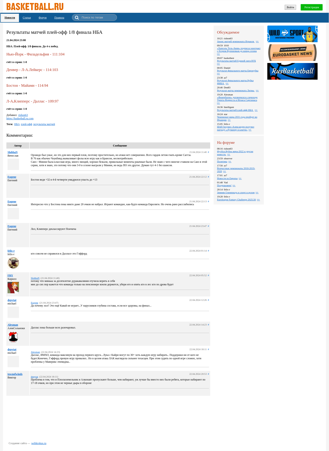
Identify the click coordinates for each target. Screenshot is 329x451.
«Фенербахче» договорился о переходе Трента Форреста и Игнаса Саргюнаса (237, 98)
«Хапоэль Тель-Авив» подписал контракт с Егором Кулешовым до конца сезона (238, 49)
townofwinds (15, 374)
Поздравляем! (224, 185)
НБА (17, 124)
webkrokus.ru (38, 443)
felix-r (11, 250)
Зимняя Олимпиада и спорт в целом (236, 192)
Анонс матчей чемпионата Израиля (236, 41)
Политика (222, 161)
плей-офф (26, 124)
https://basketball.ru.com (20, 118)
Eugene (12, 176)
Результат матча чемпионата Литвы (236, 90)
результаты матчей (44, 124)
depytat (12, 300)
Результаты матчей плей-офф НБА (235, 110)
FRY (10, 275)
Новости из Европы (227, 178)
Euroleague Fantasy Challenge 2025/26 (236, 199)
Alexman (13, 324)
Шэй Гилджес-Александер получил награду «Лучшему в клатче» (235, 128)
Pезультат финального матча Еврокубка (237, 70)
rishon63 (23, 115)
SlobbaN (13, 152)
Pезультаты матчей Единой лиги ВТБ (236, 60)
